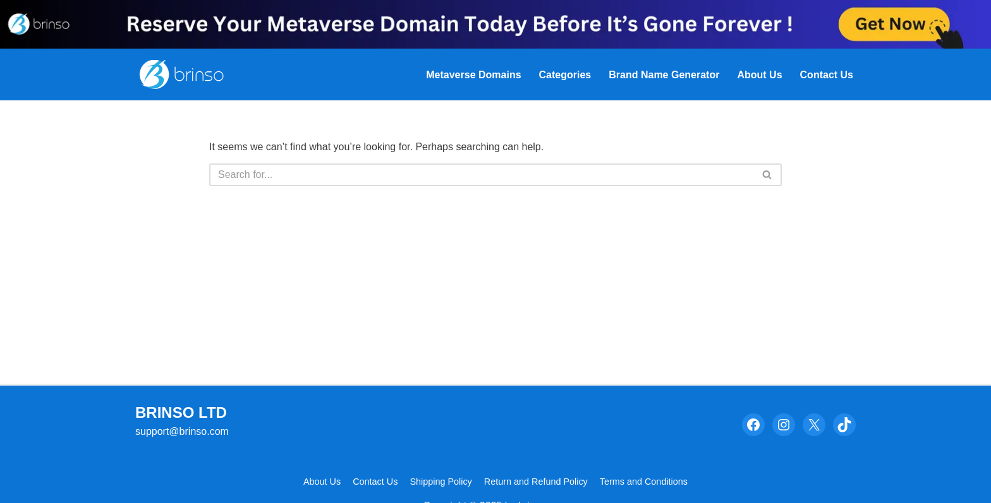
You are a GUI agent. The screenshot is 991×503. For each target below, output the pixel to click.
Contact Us (826, 74)
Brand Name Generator (664, 74)
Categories (565, 74)
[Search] (481, 174)
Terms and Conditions (644, 481)
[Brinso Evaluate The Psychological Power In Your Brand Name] (187, 74)
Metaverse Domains (473, 74)
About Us (759, 74)
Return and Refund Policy (536, 481)
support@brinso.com (182, 431)
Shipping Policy (440, 481)
